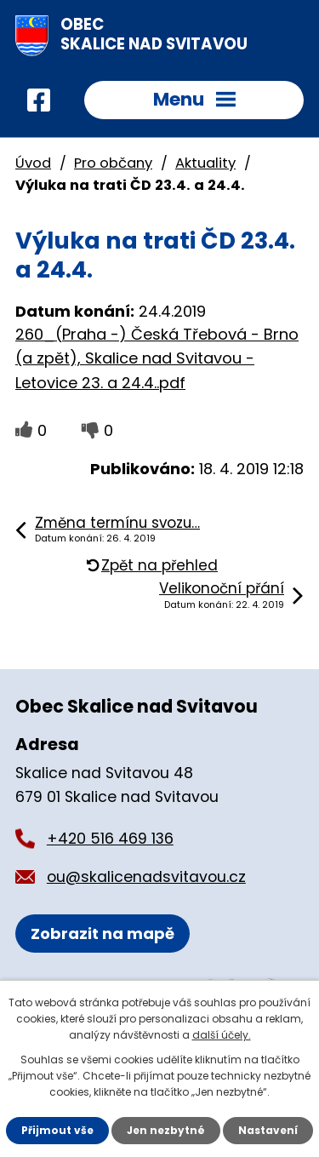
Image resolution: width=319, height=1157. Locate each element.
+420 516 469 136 (110, 838)
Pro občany (113, 163)
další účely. (221, 1035)
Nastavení (268, 1130)
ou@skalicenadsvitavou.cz (146, 877)
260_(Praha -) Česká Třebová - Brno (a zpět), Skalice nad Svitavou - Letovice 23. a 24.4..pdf (157, 359)
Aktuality (205, 163)
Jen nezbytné (166, 1130)
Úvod (33, 163)
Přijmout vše (57, 1130)
